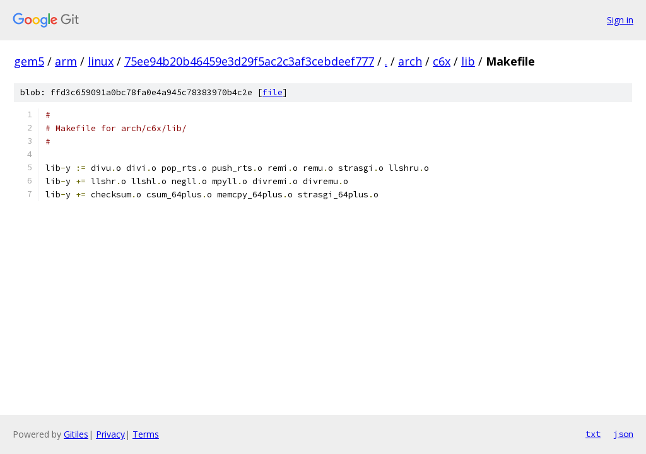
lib (468, 61)
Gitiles (76, 434)
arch (410, 61)
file (272, 92)
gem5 (29, 61)
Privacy (110, 434)
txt (593, 433)
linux (101, 61)
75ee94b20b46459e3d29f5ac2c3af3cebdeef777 (249, 61)
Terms (145, 434)
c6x (441, 61)
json (623, 433)
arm (66, 61)
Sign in (620, 20)
